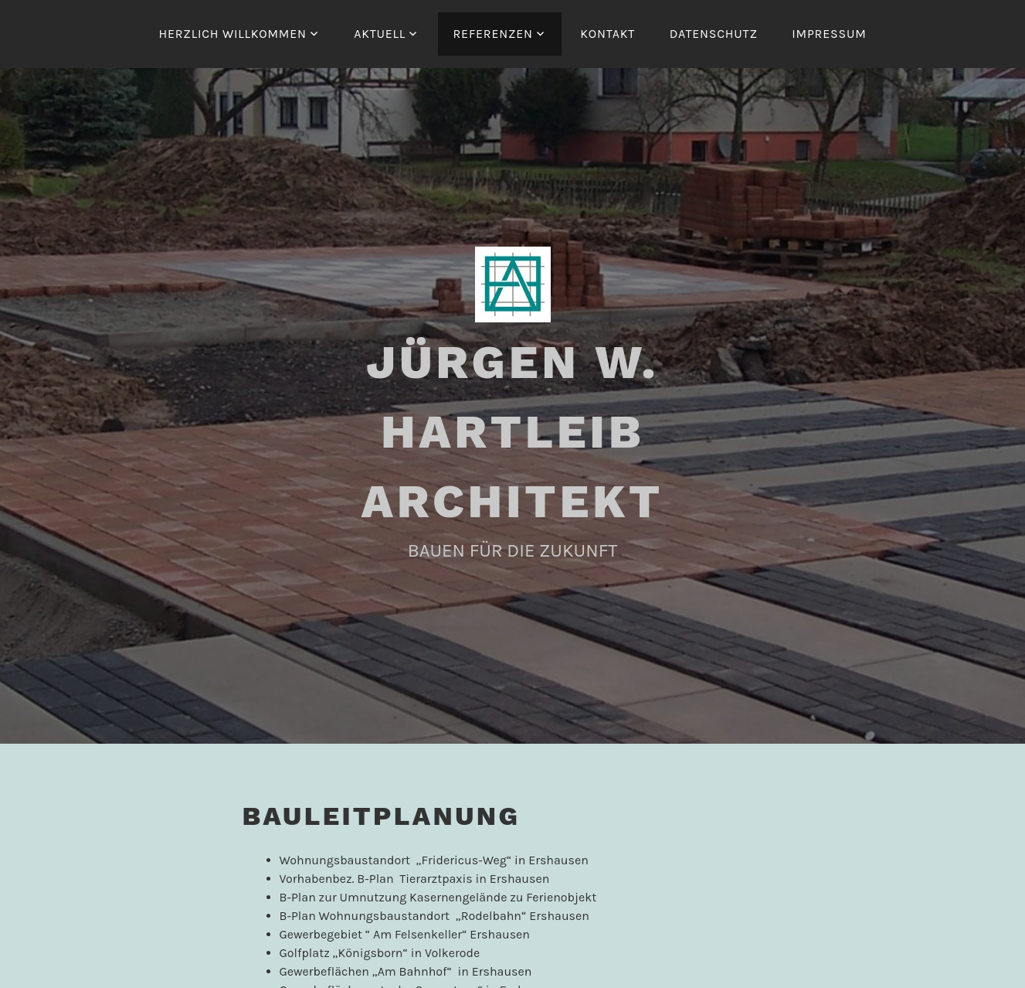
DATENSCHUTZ (714, 33)
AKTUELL (380, 33)
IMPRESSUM (829, 33)
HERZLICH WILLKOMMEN (232, 33)
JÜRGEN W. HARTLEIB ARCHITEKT (512, 432)
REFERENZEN (493, 33)
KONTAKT (607, 33)
